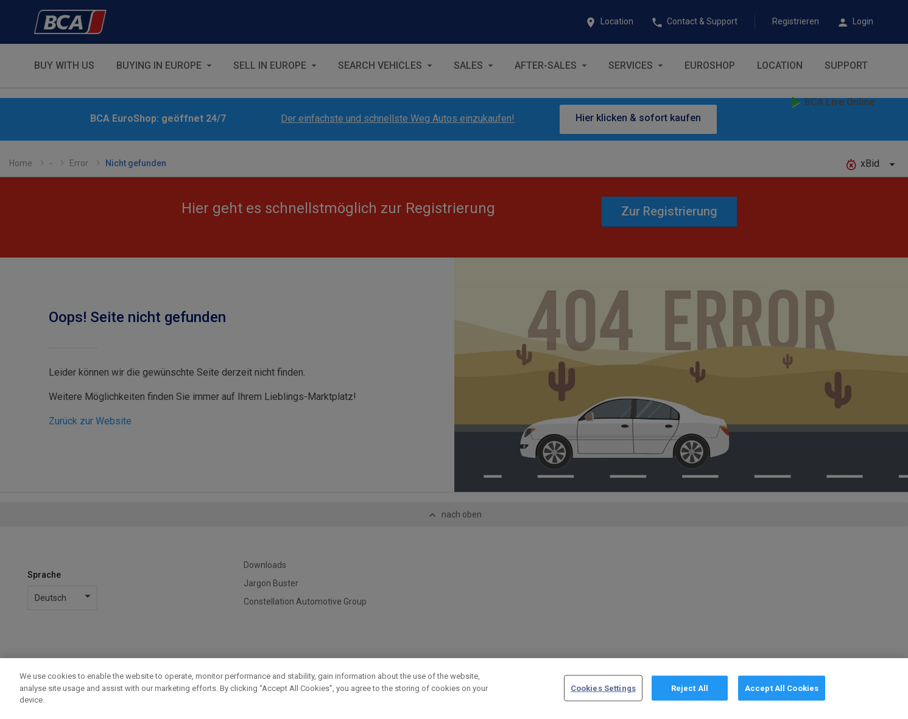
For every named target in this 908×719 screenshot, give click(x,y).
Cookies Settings (603, 692)
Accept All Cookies (781, 692)
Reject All (689, 692)
